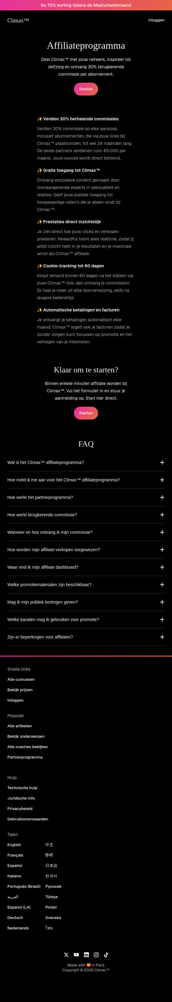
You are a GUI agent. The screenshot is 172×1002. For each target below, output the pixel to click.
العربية (12, 896)
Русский (53, 886)
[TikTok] (106, 954)
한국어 (51, 876)
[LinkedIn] (86, 954)
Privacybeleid (19, 808)
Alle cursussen (21, 679)
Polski (51, 907)
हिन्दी (49, 855)
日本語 (51, 865)
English (14, 844)
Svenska (53, 917)
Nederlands (18, 928)
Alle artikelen (19, 726)
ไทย (49, 928)
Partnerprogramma (25, 757)
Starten (86, 89)
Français (15, 855)
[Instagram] (96, 954)
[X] (66, 954)
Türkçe (51, 896)
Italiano (14, 876)
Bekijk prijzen (20, 689)
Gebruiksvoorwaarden (27, 819)
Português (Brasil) (23, 886)
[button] (86, 462)
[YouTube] (76, 954)
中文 (49, 844)
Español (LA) (19, 907)
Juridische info (21, 798)
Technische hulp (22, 787)
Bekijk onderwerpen (25, 736)
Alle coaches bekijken (27, 746)
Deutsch (15, 917)
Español (14, 865)
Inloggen (156, 20)
